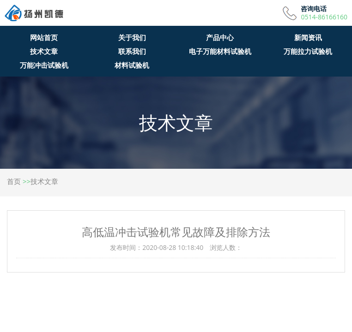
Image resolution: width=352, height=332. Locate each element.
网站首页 (44, 37)
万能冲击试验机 (44, 65)
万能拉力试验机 (308, 51)
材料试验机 (132, 65)
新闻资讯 (308, 37)
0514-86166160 (324, 17)
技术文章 (44, 51)
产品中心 (220, 37)
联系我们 (132, 51)
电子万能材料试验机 (220, 51)
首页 (14, 181)
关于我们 (132, 37)
